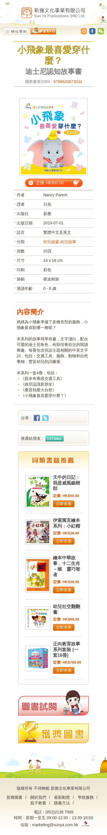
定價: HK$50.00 (50, 182)
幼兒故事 (68, 241)
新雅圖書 (14, 797)
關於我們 (38, 797)
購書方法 (62, 803)
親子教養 (38, 803)
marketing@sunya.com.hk (55, 825)
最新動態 (62, 797)
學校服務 (86, 797)
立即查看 (64, 504)
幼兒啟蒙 (51, 241)
